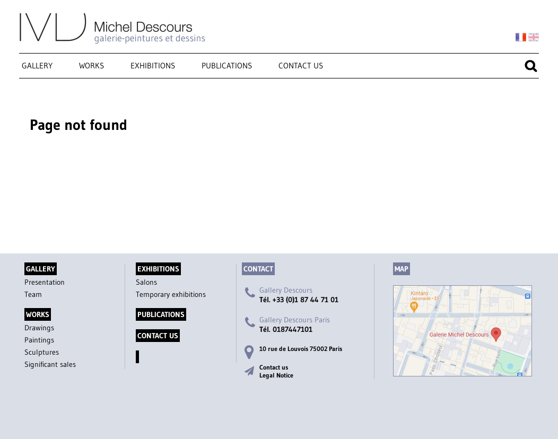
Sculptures (41, 352)
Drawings (39, 327)
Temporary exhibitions (171, 294)
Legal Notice (276, 375)
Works (91, 65)
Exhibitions (152, 65)
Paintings (39, 340)
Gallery (37, 65)
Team (33, 294)
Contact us (300, 65)
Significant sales (50, 364)
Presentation (44, 282)
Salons (146, 282)
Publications (227, 65)
